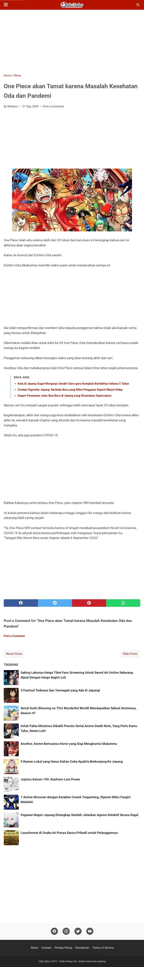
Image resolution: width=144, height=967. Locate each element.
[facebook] (21, 603)
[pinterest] (89, 603)
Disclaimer (82, 947)
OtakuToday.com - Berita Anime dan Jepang (82, 961)
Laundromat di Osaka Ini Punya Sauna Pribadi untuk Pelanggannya (69, 833)
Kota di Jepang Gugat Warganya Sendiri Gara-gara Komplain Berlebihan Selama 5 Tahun (73, 383)
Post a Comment (53, 106)
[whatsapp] (123, 603)
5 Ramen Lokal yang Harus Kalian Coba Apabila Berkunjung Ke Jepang (72, 761)
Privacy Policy (63, 947)
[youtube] (89, 931)
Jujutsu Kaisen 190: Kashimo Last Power (50, 779)
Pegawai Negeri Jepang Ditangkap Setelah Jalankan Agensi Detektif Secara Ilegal (79, 815)
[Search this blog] (138, 5)
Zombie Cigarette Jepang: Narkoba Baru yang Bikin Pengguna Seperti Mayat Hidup (70, 389)
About (35, 947)
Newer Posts (14, 653)
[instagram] (66, 931)
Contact (46, 947)
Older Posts (130, 653)
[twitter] (55, 603)
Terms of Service (103, 947)
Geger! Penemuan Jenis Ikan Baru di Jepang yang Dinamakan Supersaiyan (64, 395)
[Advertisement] (72, 41)
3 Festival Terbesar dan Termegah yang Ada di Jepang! (60, 690)
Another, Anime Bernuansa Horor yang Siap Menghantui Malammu (69, 744)
